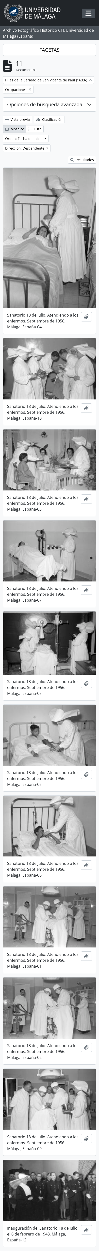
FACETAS (49, 49)
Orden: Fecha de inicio (24, 138)
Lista (34, 129)
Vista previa (17, 119)
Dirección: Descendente (25, 148)
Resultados (82, 159)
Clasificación (49, 119)
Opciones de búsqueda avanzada (44, 104)
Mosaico (14, 129)
